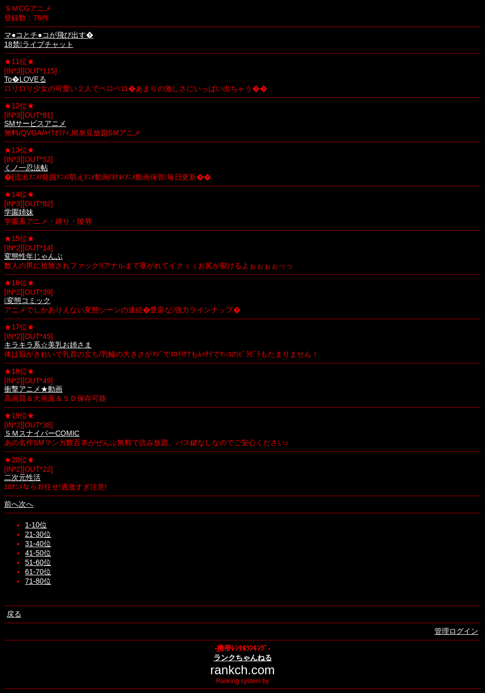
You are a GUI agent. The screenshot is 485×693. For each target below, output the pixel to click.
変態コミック (27, 300)
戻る (14, 614)
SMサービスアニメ (35, 123)
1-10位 (36, 525)
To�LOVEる (25, 79)
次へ (26, 504)
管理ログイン (456, 631)
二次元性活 (22, 477)
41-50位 (38, 553)
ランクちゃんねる (243, 657)
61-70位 (38, 572)
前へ (11, 504)
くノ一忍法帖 (26, 167)
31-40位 (38, 543)
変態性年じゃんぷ (33, 256)
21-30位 (38, 534)
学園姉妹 (18, 212)
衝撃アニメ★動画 (33, 389)
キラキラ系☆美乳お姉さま (48, 345)
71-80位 (38, 581)
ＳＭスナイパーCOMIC (42, 433)
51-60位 (38, 562)
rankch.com (242, 670)
